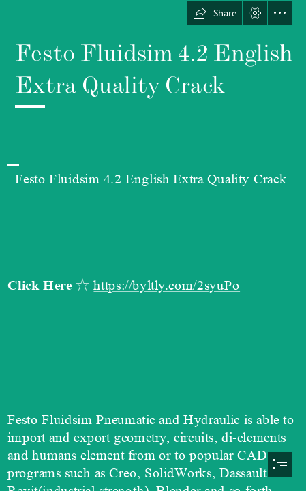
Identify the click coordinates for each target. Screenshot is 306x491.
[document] (153, 245)
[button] (214, 13)
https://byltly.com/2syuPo (166, 286)
